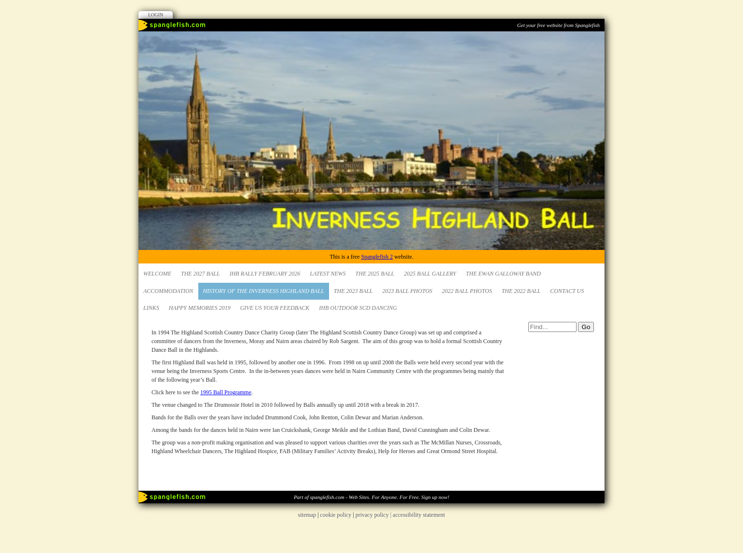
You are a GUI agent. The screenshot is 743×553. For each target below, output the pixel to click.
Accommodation (168, 291)
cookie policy (335, 515)
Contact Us (567, 291)
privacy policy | (374, 515)
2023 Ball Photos (408, 291)
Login (155, 14)
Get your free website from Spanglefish (558, 25)
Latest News (327, 273)
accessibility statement (419, 515)
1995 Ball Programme (225, 392)
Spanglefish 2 (377, 256)
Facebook (582, 41)
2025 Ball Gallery (430, 273)
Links (151, 307)
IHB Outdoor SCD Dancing (358, 307)
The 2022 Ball (521, 291)
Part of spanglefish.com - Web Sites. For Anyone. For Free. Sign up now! (371, 497)
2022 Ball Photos (467, 291)
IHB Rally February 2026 (265, 273)
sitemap (307, 515)
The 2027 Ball (200, 273)
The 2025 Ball (375, 273)
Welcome (157, 273)
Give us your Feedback (275, 307)
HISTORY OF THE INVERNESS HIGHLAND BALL (263, 291)
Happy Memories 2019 (200, 307)
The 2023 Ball (353, 291)
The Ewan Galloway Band (503, 273)
